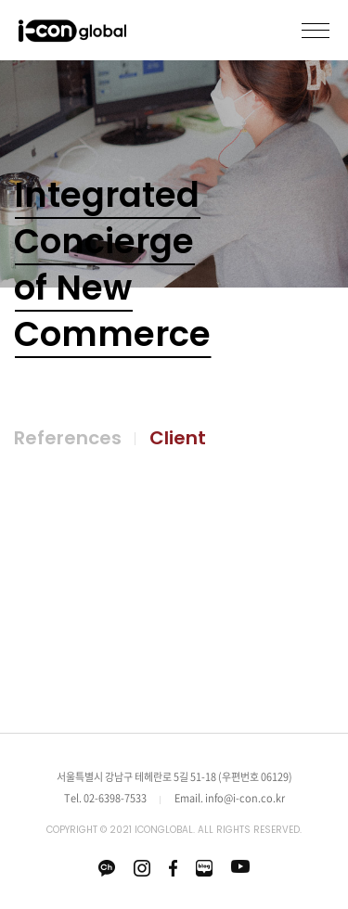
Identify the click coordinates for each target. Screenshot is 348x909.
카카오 (106, 868)
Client (177, 438)
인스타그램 (142, 868)
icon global (72, 32)
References (68, 438)
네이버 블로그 (204, 868)
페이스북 (173, 868)
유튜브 (240, 866)
